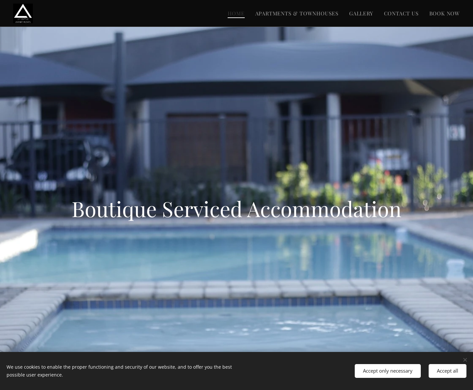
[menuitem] (238, 13)
